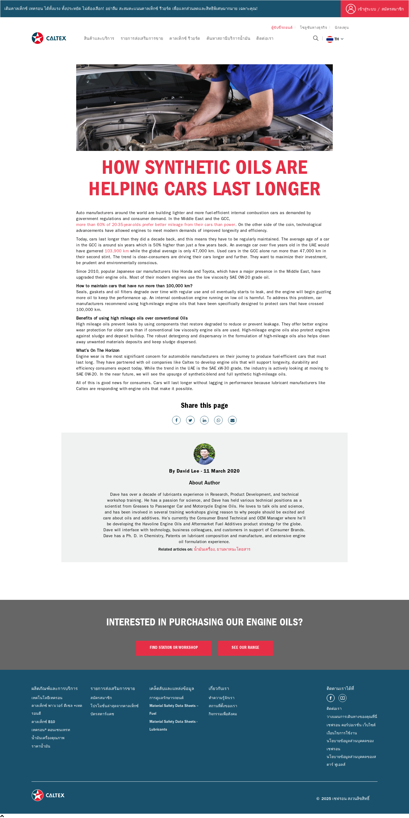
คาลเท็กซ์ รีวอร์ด (184, 39)
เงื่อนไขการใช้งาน (342, 733)
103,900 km (117, 251)
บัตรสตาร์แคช (102, 714)
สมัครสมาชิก (101, 698)
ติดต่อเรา (265, 39)
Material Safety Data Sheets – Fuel (173, 710)
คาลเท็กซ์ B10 (43, 722)
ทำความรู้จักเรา (222, 698)
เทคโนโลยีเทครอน (47, 698)
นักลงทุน (342, 27)
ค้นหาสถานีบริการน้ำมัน (228, 39)
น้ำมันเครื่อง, (205, 549)
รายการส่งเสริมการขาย (142, 39)
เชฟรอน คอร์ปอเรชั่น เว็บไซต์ (351, 725)
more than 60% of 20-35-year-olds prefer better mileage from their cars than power (155, 224)
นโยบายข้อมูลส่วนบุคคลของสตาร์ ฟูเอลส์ (351, 761)
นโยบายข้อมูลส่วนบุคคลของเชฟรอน (350, 745)
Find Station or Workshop (174, 648)
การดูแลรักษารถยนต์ (166, 698)
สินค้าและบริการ (99, 39)
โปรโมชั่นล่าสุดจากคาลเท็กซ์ (114, 706)
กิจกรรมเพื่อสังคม (223, 714)
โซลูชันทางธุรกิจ (313, 27)
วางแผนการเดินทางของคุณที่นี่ (352, 717)
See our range (245, 648)
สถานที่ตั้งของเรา (223, 706)
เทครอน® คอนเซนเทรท (51, 730)
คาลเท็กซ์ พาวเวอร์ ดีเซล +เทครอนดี (57, 710)
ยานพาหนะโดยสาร (233, 549)
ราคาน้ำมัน (41, 746)
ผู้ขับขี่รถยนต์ (282, 27)
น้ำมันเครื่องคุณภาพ (48, 738)
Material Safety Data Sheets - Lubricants (173, 726)
